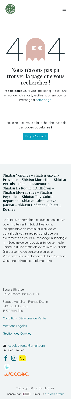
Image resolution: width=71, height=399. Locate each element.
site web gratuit (54, 394)
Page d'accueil (35, 136)
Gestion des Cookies (17, 333)
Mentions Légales (15, 326)
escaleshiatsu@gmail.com (26, 345)
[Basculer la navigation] (64, 9)
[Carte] (35, 276)
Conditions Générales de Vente (24, 318)
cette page (43, 100)
